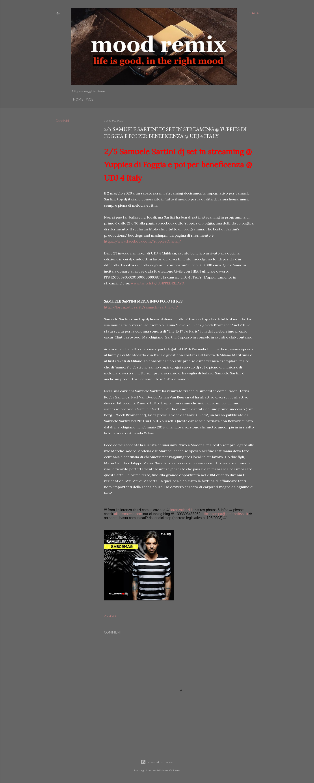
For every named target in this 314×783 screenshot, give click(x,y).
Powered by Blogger (157, 762)
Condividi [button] (62, 121)
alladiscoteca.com (128, 514)
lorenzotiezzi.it (181, 510)
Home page (83, 99)
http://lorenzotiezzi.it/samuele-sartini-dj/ (141, 307)
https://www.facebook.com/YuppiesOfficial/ (142, 241)
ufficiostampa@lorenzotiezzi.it (224, 514)
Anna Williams (170, 770)
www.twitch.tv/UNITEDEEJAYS (157, 283)
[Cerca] (253, 13)
